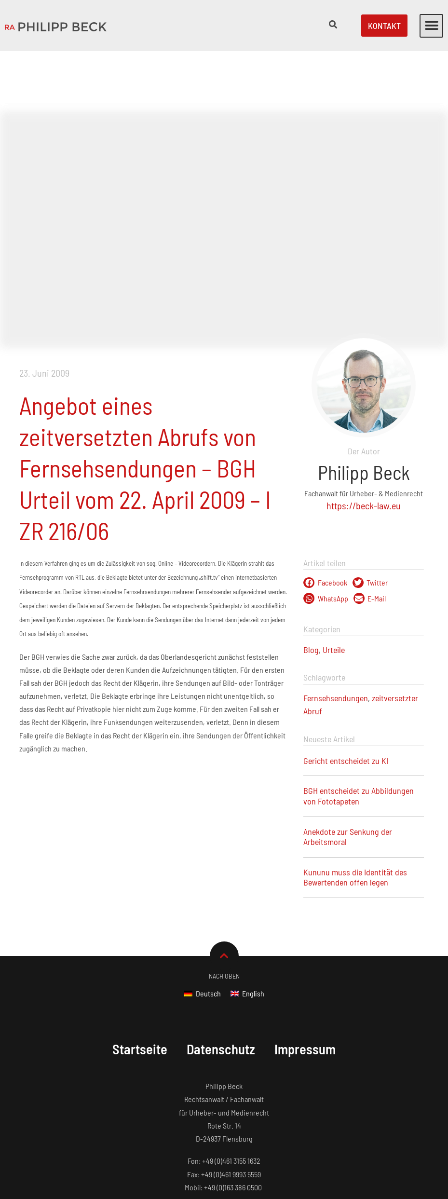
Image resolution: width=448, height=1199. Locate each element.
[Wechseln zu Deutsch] (202, 933)
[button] (431, 26)
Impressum (308, 988)
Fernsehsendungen (335, 637)
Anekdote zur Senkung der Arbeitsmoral (347, 776)
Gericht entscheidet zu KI (345, 700)
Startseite (137, 988)
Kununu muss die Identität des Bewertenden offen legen (355, 817)
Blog (311, 589)
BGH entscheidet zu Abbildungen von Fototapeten (358, 735)
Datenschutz (221, 988)
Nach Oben (224, 916)
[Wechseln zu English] (247, 933)
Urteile (334, 589)
